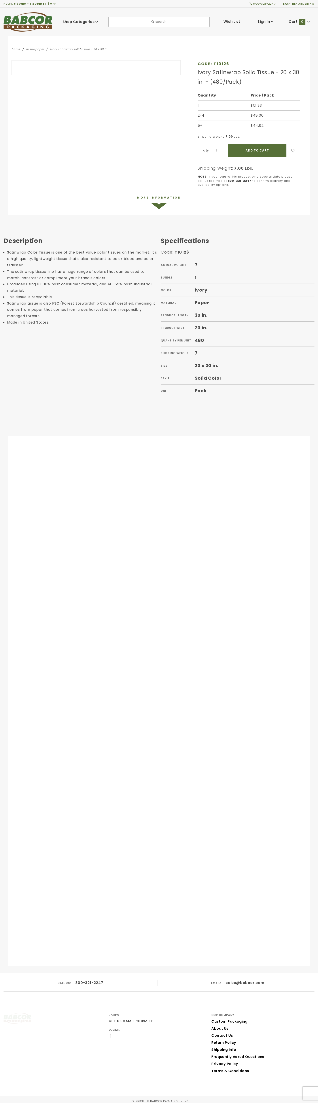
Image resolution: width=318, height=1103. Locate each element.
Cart (299, 21)
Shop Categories (80, 22)
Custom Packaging (227, 1018)
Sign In (265, 21)
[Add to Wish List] (293, 150)
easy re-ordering (299, 3)
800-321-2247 (90, 979)
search (159, 21)
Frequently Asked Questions (236, 1053)
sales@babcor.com (245, 979)
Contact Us (221, 1032)
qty (205, 150)
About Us (219, 1025)
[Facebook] (110, 1032)
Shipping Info (223, 1046)
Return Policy (223, 1039)
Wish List (231, 21)
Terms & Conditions (228, 1067)
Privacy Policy (224, 1060)
